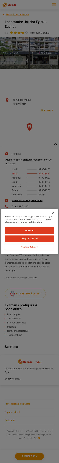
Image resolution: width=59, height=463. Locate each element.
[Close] (53, 212)
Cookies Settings (29, 247)
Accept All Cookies (29, 238)
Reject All (29, 230)
